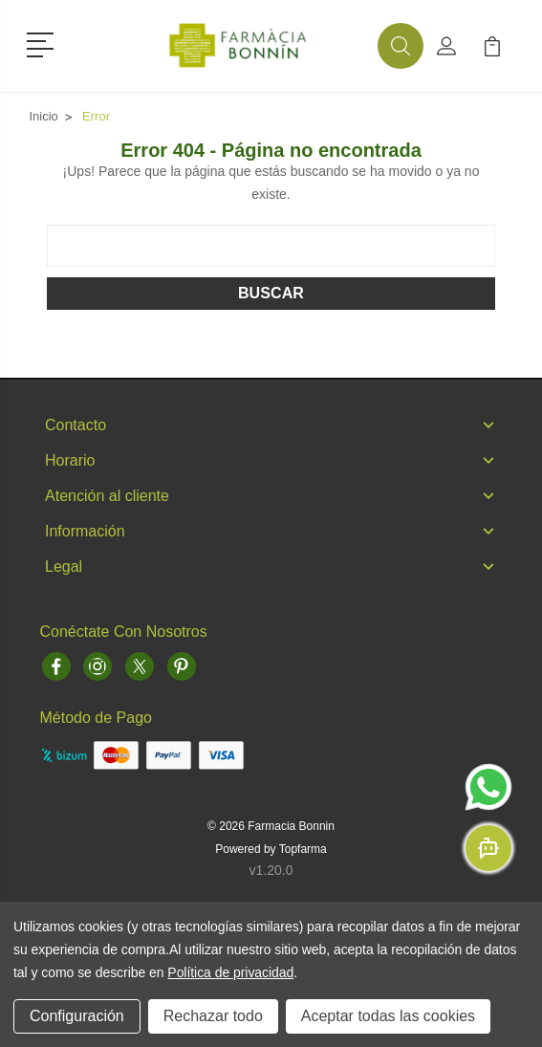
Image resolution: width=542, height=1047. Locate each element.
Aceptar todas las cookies (388, 1016)
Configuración (77, 1016)
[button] (43, 43)
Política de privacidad (230, 972)
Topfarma (303, 849)
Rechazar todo (213, 1016)
